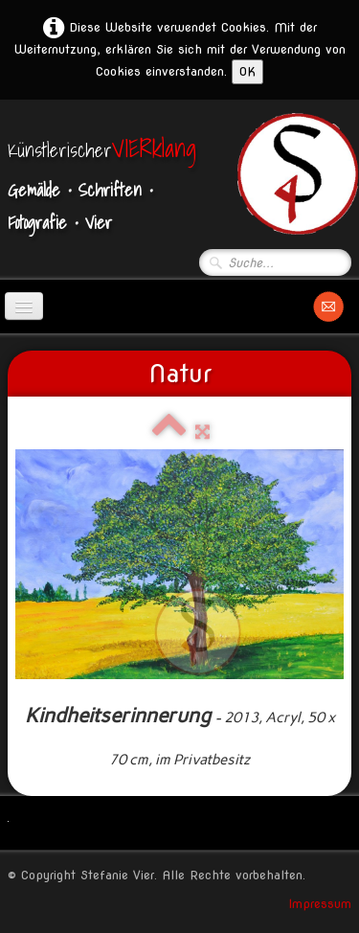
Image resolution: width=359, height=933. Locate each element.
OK (247, 71)
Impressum (319, 904)
